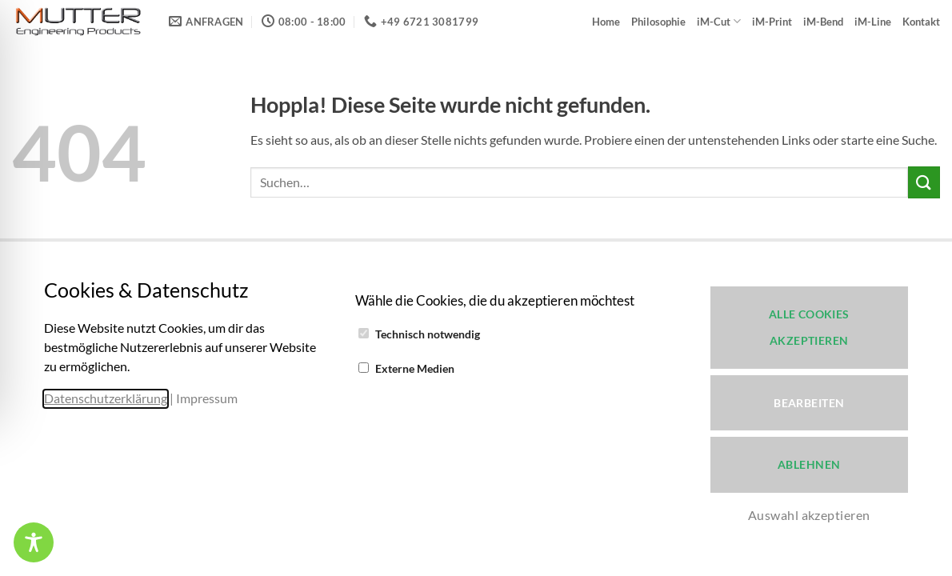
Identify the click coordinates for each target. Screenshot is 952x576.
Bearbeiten (809, 403)
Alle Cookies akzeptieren (809, 327)
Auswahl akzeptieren (809, 514)
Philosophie (658, 21)
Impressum (207, 398)
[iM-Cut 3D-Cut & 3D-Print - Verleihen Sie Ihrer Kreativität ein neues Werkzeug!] (78, 22)
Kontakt (921, 21)
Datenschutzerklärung (105, 398)
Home (606, 21)
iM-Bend (823, 21)
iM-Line (872, 21)
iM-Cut (719, 21)
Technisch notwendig (427, 334)
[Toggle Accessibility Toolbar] (33, 542)
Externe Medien (414, 368)
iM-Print (772, 21)
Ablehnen (809, 464)
